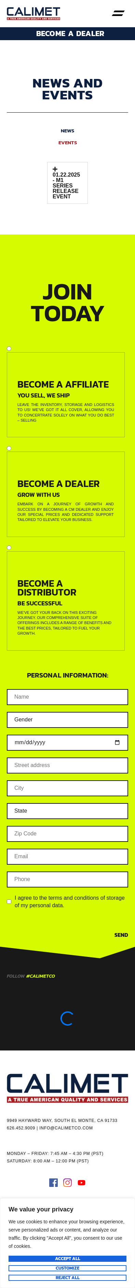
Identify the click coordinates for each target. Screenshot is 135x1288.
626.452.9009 (21, 1128)
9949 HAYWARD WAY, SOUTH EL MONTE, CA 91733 (62, 1120)
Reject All (68, 1278)
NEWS (67, 130)
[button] (118, 13)
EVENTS (67, 142)
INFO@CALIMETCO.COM (66, 1128)
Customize (67, 1268)
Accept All (67, 1259)
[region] (67, 1243)
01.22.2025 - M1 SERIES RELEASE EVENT (66, 185)
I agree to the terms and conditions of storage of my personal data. (70, 901)
